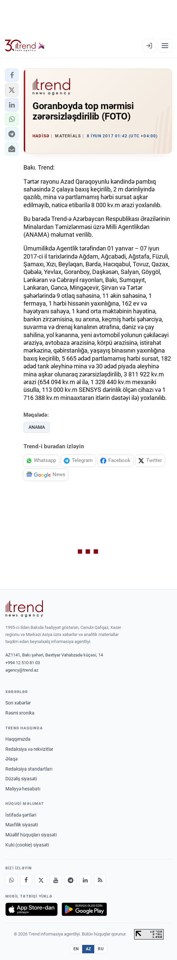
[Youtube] (56, 880)
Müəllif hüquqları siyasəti (31, 834)
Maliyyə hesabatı (22, 788)
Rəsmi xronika (20, 713)
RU (101, 949)
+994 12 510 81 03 (22, 662)
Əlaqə (11, 759)
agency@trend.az (21, 670)
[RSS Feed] (100, 880)
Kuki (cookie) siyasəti (27, 845)
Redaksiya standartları (28, 769)
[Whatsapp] (11, 880)
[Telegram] (70, 880)
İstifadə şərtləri (20, 815)
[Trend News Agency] (24, 608)
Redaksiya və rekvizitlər (29, 749)
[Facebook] (26, 880)
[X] (41, 880)
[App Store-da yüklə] (31, 909)
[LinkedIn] (85, 880)
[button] (11, 75)
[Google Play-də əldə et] (84, 909)
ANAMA (36, 427)
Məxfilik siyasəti (21, 824)
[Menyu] (165, 45)
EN (76, 949)
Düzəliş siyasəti (21, 778)
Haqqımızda (18, 739)
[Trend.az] (25, 46)
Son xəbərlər (18, 702)
